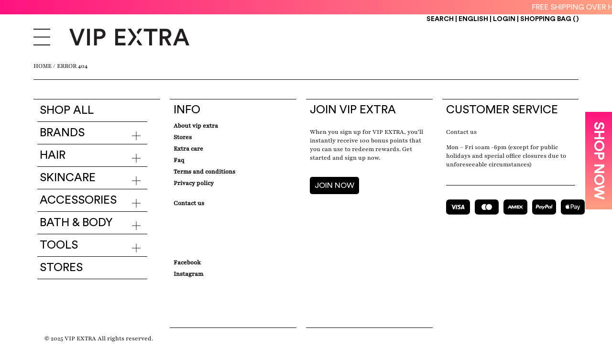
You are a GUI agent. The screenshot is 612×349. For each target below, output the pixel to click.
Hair (53, 155)
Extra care (188, 149)
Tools (59, 245)
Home (42, 66)
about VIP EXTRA (196, 126)
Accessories (78, 200)
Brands (62, 133)
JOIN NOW (334, 185)
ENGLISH (474, 19)
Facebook (187, 262)
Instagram (188, 274)
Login (504, 19)
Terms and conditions (204, 171)
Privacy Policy (194, 183)
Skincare (68, 178)
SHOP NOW (598, 160)
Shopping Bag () (549, 19)
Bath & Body (76, 223)
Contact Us (189, 203)
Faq (179, 160)
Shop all (67, 110)
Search (440, 19)
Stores (61, 267)
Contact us (461, 132)
